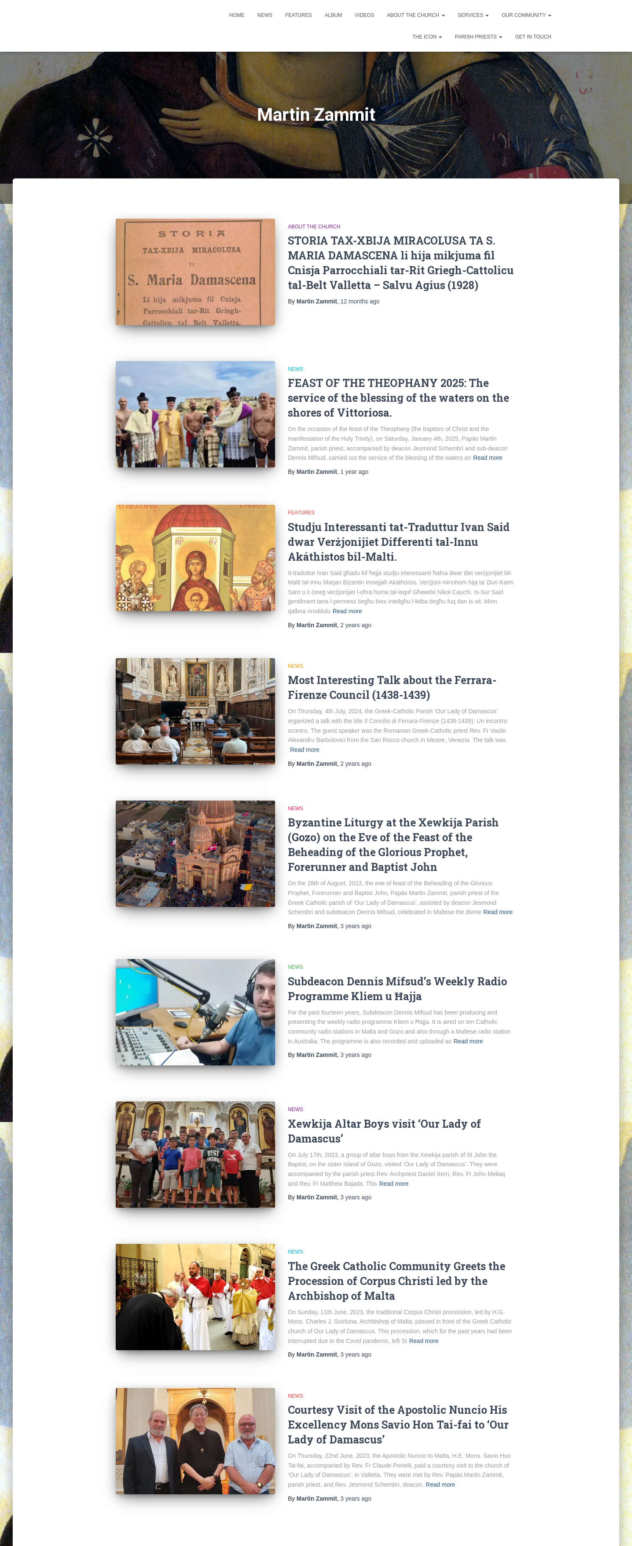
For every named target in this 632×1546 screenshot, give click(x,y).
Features (298, 15)
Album (333, 15)
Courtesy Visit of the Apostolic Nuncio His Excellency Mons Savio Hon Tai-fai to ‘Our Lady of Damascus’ (398, 1397)
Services (473, 15)
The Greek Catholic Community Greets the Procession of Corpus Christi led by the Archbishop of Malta (396, 1253)
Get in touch (533, 37)
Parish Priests (478, 37)
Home (237, 15)
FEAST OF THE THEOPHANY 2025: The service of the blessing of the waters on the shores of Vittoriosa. (398, 390)
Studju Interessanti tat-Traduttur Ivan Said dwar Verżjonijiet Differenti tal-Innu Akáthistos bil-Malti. (398, 534)
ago (360, 301)
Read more (487, 450)
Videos (364, 15)
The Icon (427, 37)
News (265, 15)
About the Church (416, 15)
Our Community (526, 15)
